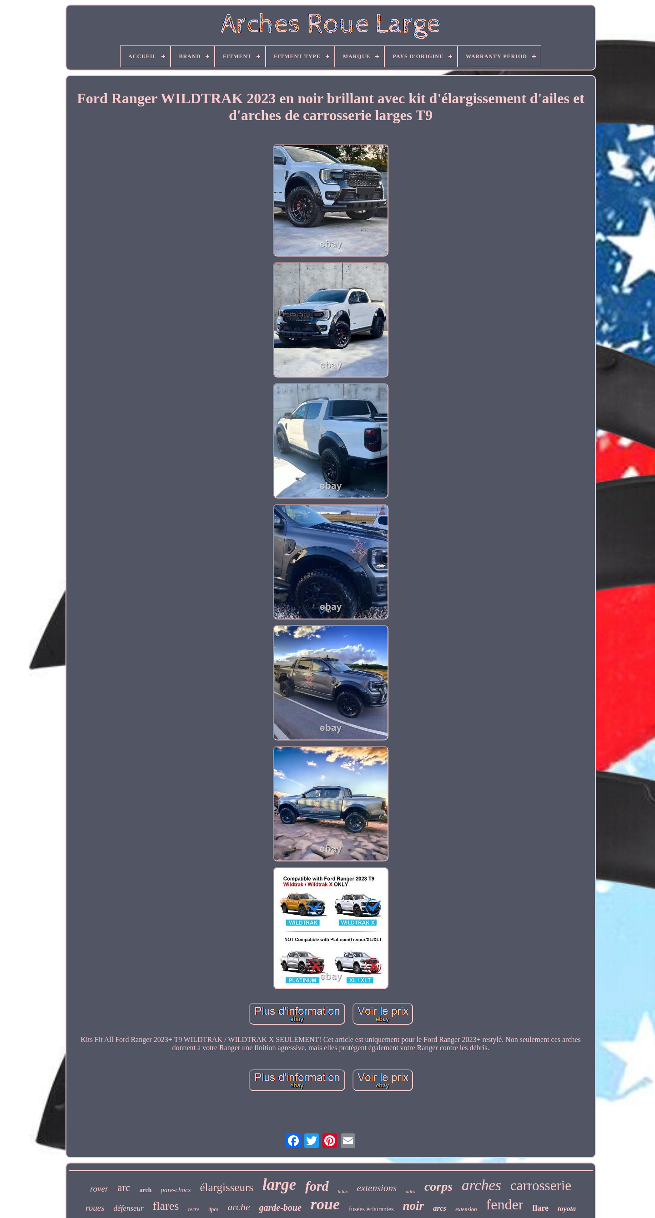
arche (238, 1207)
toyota (567, 1209)
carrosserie (540, 1185)
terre (193, 1209)
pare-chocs (176, 1189)
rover (99, 1188)
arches (481, 1185)
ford (317, 1185)
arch (145, 1190)
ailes (410, 1191)
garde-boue (280, 1208)
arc (123, 1187)
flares (166, 1206)
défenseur (129, 1208)
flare (540, 1208)
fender (505, 1204)
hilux (343, 1191)
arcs (439, 1208)
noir (413, 1206)
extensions (377, 1188)
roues (95, 1208)
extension (466, 1209)
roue (325, 1204)
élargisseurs (226, 1187)
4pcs (213, 1209)
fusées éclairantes (371, 1209)
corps (438, 1186)
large (279, 1184)
